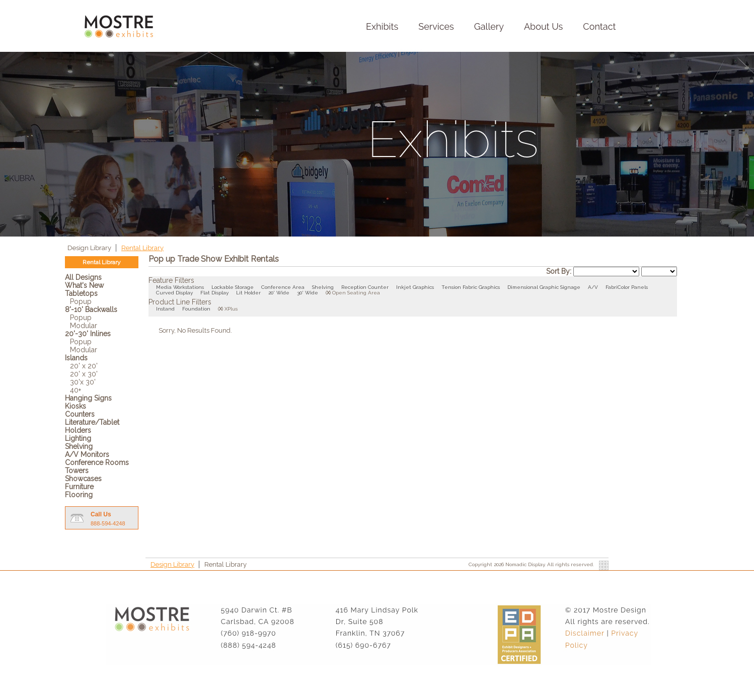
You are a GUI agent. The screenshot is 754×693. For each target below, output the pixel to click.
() (328, 292)
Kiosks (75, 406)
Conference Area (283, 287)
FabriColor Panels (627, 287)
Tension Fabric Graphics (470, 287)
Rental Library (142, 248)
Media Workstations (180, 287)
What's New (84, 285)
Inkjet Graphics (415, 287)
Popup (81, 301)
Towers (77, 471)
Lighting (78, 438)
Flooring (79, 495)
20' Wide (278, 292)
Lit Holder (248, 292)
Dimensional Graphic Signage (543, 287)
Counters (80, 414)
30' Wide (307, 292)
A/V (593, 287)
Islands (76, 358)
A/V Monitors (87, 454)
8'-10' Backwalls (91, 309)
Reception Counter (365, 287)
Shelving (79, 446)
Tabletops (81, 293)
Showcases (83, 479)
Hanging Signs (88, 398)
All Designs (83, 277)
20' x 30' (84, 374)
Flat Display (214, 292)
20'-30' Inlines (88, 334)
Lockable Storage (232, 287)
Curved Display (174, 292)
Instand (165, 309)
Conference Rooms (97, 462)
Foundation (196, 309)
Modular (83, 326)
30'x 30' (83, 382)
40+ (75, 390)
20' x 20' (84, 366)
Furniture (79, 487)
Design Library (90, 248)
